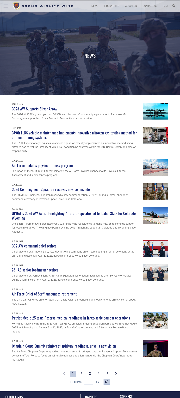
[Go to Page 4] (98, 374)
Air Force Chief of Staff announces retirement (44, 294)
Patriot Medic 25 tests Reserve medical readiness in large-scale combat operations (71, 318)
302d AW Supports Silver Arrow (34, 109)
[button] (5, 6)
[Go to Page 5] (107, 374)
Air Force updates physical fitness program (42, 165)
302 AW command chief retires (34, 246)
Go (106, 381)
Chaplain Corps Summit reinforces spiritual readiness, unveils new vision (64, 346)
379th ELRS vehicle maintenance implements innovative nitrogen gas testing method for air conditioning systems (74, 135)
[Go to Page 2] (81, 374)
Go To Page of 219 (86, 382)
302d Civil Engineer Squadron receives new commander (51, 189)
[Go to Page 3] (90, 374)
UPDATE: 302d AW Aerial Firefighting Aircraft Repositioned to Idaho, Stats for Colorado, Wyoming (74, 215)
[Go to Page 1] (73, 374)
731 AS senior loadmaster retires (35, 270)
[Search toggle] (174, 6)
